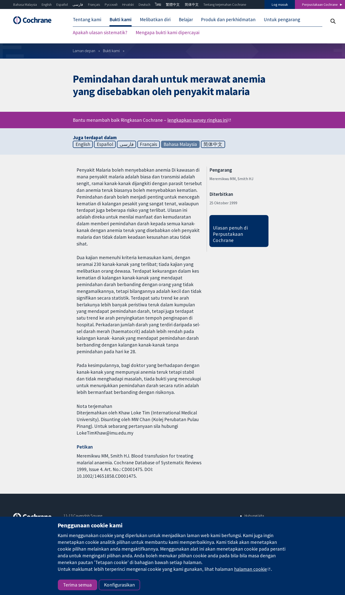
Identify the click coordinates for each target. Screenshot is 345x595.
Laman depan (84, 50)
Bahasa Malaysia (25, 4)
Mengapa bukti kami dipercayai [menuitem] (167, 32)
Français (94, 4)
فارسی (78, 4)
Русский (111, 4)
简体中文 (192, 4)
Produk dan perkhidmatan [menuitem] (228, 19)
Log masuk (280, 4)
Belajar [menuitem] (186, 19)
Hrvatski (128, 4)
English (47, 4)
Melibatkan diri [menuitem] (155, 19)
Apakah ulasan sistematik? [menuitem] (100, 32)
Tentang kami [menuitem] (87, 19)
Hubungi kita (254, 515)
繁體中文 (173, 4)
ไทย (158, 4)
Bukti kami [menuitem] (120, 19)
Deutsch (144, 4)
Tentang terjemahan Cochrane (224, 4)
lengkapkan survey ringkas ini (197, 120)
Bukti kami (111, 50)
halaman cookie (250, 569)
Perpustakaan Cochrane (320, 4)
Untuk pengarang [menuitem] (282, 19)
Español (62, 4)
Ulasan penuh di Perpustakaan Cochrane (230, 234)
